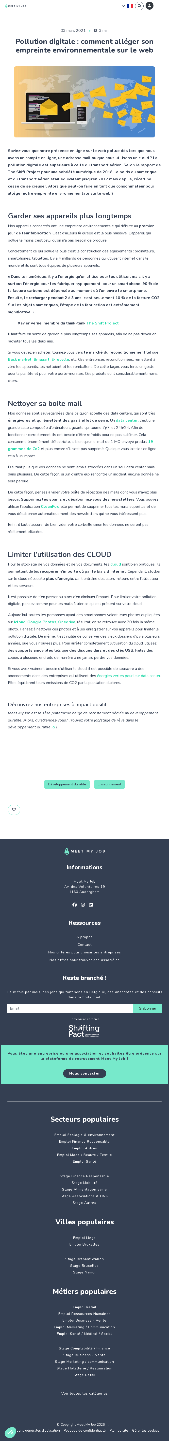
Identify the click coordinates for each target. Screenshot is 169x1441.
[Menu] (160, 6)
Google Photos (41, 622)
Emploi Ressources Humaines (84, 1313)
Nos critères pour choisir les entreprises (84, 952)
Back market (20, 359)
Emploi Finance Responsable (84, 1141)
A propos (84, 937)
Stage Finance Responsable (84, 1176)
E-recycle (60, 359)
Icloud (20, 622)
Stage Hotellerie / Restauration (85, 1368)
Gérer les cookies (145, 1430)
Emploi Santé (84, 1161)
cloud (115, 564)
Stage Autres (84, 1202)
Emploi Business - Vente (84, 1320)
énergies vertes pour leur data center (128, 676)
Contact (85, 944)
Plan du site (119, 1430)
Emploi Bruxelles (84, 1244)
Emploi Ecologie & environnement (84, 1135)
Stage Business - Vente (84, 1355)
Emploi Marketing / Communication (84, 1327)
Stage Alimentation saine (84, 1189)
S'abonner (147, 1008)
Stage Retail (85, 1375)
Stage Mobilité (85, 1182)
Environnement (109, 784)
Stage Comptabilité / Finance (84, 1348)
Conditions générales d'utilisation (34, 1430)
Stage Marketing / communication (84, 1361)
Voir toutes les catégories (84, 1393)
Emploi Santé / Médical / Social (84, 1333)
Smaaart (42, 359)
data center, (128, 420)
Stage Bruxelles (84, 1265)
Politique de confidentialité (85, 1430)
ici (53, 727)
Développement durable (67, 784)
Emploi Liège (84, 1237)
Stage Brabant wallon (84, 1259)
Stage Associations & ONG (84, 1196)
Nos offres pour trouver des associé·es (85, 960)
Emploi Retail (84, 1307)
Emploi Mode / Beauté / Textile (84, 1155)
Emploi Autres (84, 1148)
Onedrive (66, 622)
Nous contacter (84, 1073)
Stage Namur (84, 1272)
